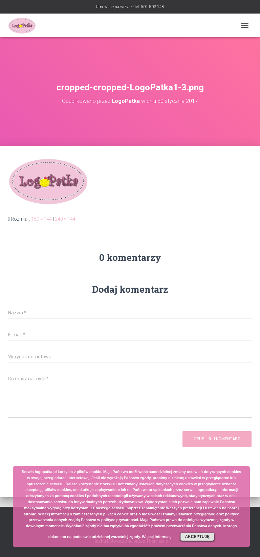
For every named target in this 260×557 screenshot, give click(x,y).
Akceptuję (197, 536)
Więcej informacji (157, 537)
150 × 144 (41, 219)
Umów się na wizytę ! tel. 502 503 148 (130, 6)
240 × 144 (65, 219)
